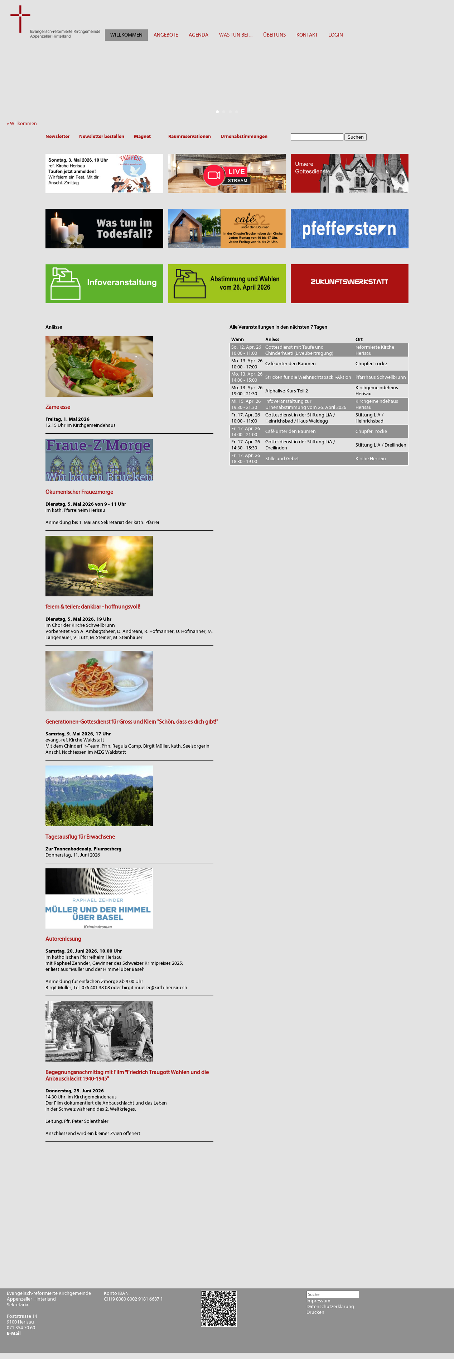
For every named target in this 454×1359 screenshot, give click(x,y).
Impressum (318, 1301)
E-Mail (14, 1333)
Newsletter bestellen (101, 136)
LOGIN (335, 35)
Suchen (355, 137)
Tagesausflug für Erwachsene (80, 837)
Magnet (142, 136)
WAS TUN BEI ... (235, 35)
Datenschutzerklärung (330, 1307)
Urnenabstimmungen (244, 136)
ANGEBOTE (166, 35)
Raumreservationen (189, 136)
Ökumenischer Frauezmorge (79, 492)
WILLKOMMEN (126, 35)
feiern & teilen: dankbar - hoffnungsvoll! (92, 607)
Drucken (315, 1312)
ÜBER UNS (274, 35)
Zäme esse (57, 407)
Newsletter (57, 136)
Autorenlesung (63, 939)
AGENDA (198, 35)
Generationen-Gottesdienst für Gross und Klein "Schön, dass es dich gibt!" (131, 722)
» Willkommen (23, 123)
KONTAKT (307, 35)
